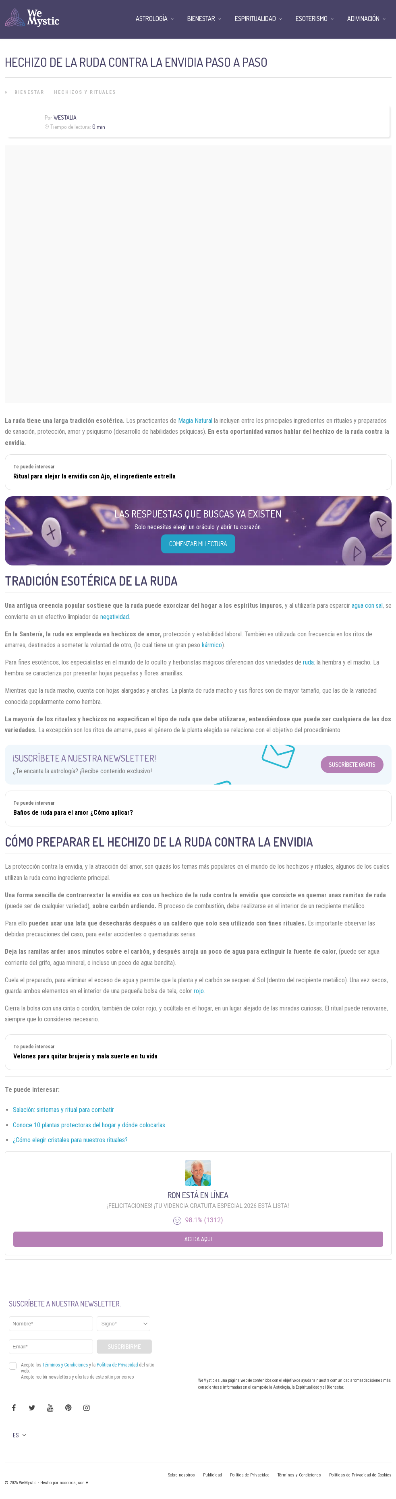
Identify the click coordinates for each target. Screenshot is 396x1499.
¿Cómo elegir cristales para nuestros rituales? (70, 1140)
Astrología (152, 18)
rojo (199, 991)
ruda (308, 662)
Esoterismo (312, 18)
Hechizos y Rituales (85, 92)
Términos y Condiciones (299, 1475)
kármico (212, 645)
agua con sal (367, 605)
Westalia (65, 117)
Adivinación (363, 18)
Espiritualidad (255, 18)
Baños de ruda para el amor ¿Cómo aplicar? (73, 812)
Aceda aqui (198, 1239)
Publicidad (212, 1475)
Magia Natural (196, 420)
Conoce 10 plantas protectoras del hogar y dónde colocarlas (89, 1125)
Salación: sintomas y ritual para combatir (63, 1110)
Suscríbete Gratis (352, 764)
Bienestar (29, 92)
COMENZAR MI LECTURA (198, 544)
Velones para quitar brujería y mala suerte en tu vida (85, 1056)
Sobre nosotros (181, 1475)
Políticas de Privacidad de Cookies (360, 1475)
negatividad (114, 617)
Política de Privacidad (250, 1475)
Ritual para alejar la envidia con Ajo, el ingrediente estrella (94, 476)
